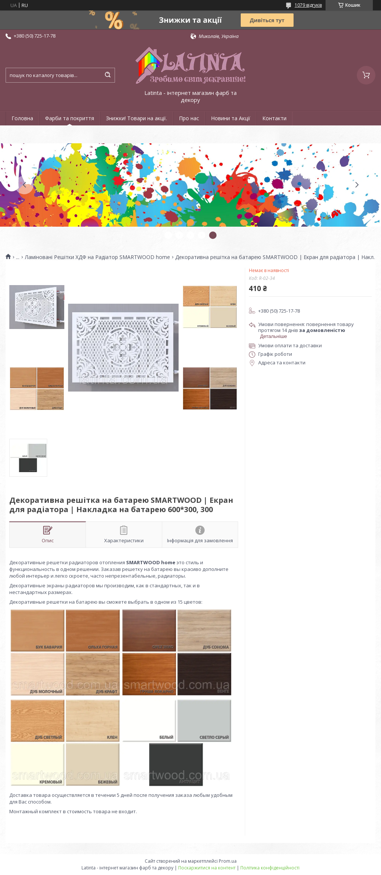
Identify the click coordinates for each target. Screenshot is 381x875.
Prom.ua (228, 861)
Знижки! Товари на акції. (136, 118)
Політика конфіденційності (270, 868)
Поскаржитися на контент (207, 868)
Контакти (274, 118)
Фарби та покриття (69, 118)
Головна (22, 118)
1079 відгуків (308, 5)
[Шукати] (107, 75)
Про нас (189, 118)
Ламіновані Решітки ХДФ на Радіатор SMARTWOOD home (97, 257)
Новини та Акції (230, 118)
